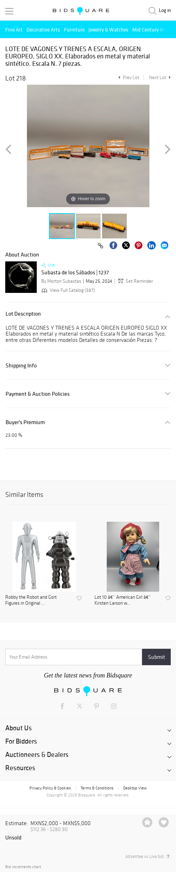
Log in (165, 10)
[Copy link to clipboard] (100, 246)
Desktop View (135, 788)
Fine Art (14, 29)
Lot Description (23, 313)
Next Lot (160, 77)
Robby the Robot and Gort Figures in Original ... (31, 600)
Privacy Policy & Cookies (50, 788)
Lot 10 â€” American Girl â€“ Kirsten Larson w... (122, 600)
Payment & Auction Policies (38, 394)
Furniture (74, 29)
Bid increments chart (23, 867)
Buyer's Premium (25, 422)
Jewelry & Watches (108, 29)
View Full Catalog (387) (67, 290)
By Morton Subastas (61, 281)
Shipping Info (21, 365)
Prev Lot (128, 77)
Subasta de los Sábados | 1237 (75, 272)
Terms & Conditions (96, 788)
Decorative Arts (43, 29)
